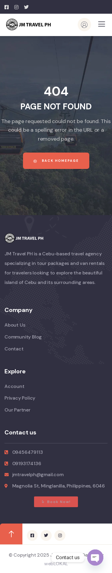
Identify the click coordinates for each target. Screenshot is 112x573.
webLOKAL (56, 563)
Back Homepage (56, 161)
